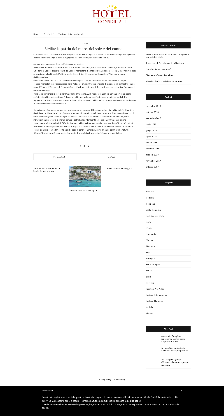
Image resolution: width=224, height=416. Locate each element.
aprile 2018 (151, 136)
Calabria (150, 197)
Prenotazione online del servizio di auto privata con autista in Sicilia (167, 55)
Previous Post (59, 157)
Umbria (149, 307)
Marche (149, 240)
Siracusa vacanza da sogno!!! (119, 168)
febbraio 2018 (152, 148)
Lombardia (151, 234)
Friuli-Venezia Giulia (155, 216)
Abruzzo (150, 191)
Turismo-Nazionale (154, 301)
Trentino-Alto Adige (155, 289)
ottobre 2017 (152, 167)
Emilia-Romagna (153, 210)
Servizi (149, 270)
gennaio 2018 (152, 154)
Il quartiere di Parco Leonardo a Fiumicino (165, 63)
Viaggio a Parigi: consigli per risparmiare (164, 81)
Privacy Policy (105, 379)
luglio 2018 (151, 124)
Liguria (149, 228)
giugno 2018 (152, 130)
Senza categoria (153, 264)
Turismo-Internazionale (71, 34)
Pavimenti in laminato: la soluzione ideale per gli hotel (174, 349)
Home (36, 34)
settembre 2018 (153, 118)
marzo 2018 (151, 142)
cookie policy (134, 401)
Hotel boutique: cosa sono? (158, 69)
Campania (150, 204)
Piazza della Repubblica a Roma (160, 75)
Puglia (149, 252)
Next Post (111, 157)
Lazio (148, 222)
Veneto (149, 313)
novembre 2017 (153, 161)
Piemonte (150, 246)
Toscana (150, 283)
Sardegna (150, 258)
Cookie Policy (119, 379)
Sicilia (85, 44)
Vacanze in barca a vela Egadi (83, 190)
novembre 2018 (153, 106)
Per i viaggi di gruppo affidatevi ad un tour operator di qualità (175, 362)
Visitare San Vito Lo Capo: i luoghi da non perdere (46, 169)
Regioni (48, 34)
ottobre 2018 (152, 112)
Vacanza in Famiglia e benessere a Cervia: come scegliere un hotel (173, 339)
